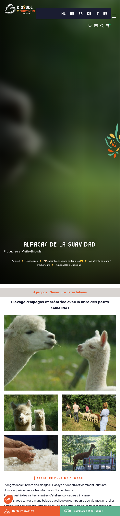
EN (72, 13)
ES (105, 13)
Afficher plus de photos (60, 478)
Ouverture (58, 292)
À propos (40, 292)
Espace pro (32, 261)
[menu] (114, 16)
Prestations (77, 292)
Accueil (16, 261)
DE (89, 13)
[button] (8, 499)
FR (81, 13)
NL (63, 13)
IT (97, 13)
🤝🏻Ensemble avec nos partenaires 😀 (63, 261)
